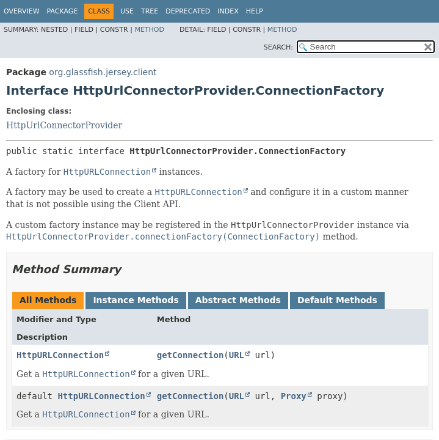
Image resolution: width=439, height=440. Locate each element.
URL (236, 355)
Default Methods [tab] (337, 300)
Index (227, 11)
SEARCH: (278, 47)
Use (127, 11)
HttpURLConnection (60, 355)
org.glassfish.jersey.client (102, 72)
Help (254, 11)
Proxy (294, 396)
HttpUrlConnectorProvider (64, 125)
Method (149, 30)
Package (62, 11)
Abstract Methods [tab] (238, 300)
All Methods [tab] (48, 300)
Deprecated (187, 11)
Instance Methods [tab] (135, 300)
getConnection (190, 355)
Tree (149, 11)
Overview (22, 11)
